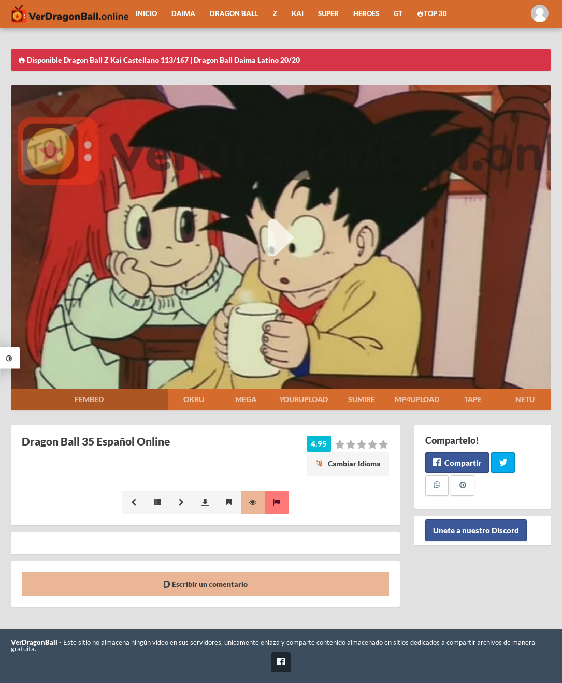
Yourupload (303, 399)
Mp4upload (417, 399)
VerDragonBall (34, 642)
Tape (473, 399)
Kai (298, 14)
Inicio (146, 14)
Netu (525, 399)
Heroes (366, 14)
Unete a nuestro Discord (476, 530)
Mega (245, 399)
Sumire (361, 399)
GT (398, 14)
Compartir (457, 462)
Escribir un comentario (205, 584)
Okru (193, 399)
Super (328, 14)
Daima (183, 14)
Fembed (89, 399)
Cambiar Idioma (348, 463)
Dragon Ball (234, 14)
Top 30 (432, 14)
